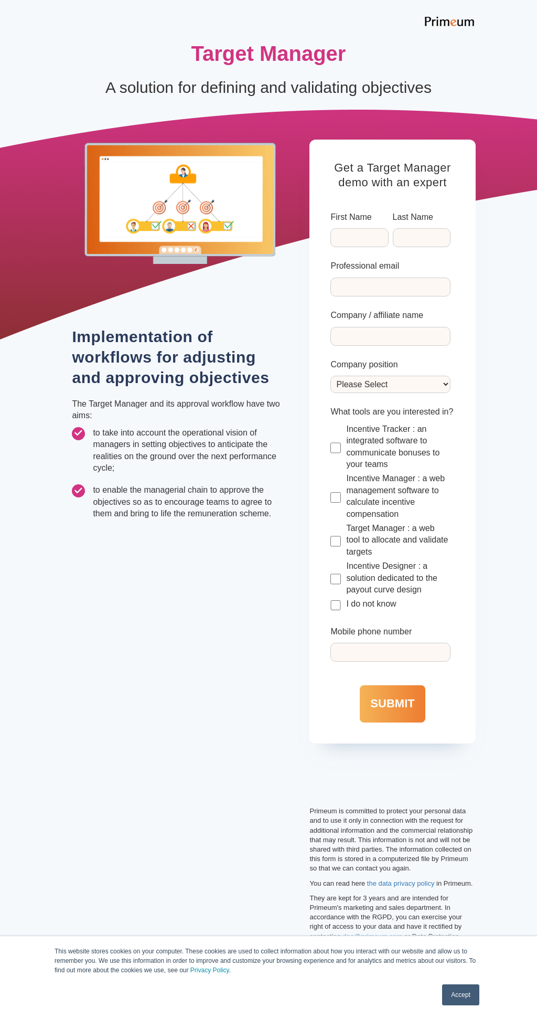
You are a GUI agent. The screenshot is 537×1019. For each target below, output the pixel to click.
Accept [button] (460, 995)
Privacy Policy (209, 970)
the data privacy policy (401, 883)
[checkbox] (390, 516)
